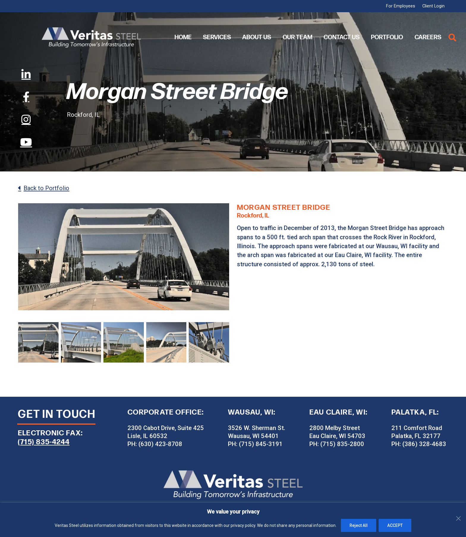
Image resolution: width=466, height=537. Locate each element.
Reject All (359, 525)
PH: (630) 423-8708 (154, 444)
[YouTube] (26, 142)
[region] (233, 520)
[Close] (459, 507)
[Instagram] (26, 119)
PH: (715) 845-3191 (255, 444)
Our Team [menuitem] (297, 37)
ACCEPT (395, 525)
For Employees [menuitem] (400, 6)
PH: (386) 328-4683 (418, 444)
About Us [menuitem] (256, 37)
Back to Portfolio (46, 188)
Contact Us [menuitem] (342, 37)
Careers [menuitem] (428, 37)
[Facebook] (26, 97)
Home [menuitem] (183, 37)
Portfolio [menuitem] (387, 37)
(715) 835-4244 (44, 442)
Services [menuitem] (217, 37)
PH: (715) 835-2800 (336, 444)
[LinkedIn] (26, 74)
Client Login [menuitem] (433, 6)
